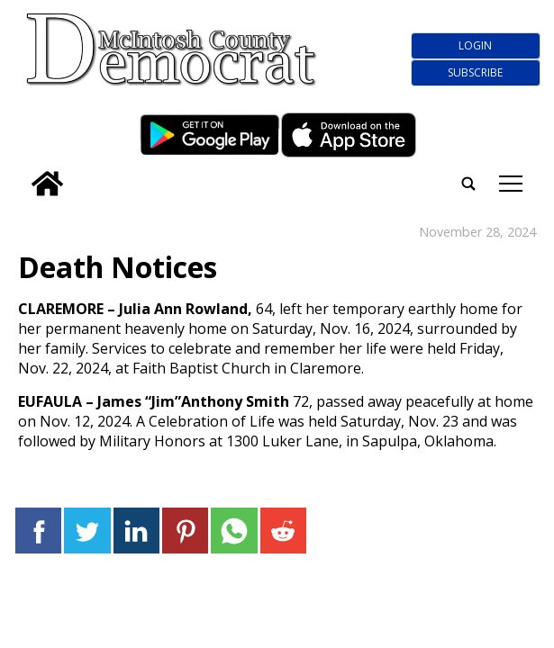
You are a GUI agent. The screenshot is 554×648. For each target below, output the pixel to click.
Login (475, 45)
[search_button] (21, 172)
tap (510, 184)
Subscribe (475, 72)
